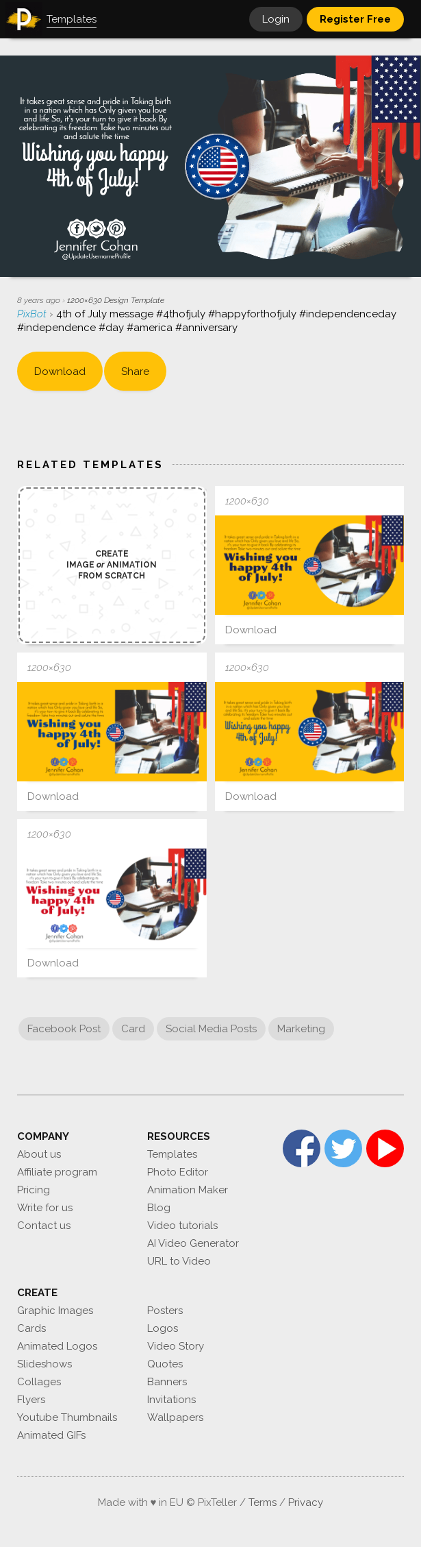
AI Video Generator (193, 1243)
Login (276, 19)
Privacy (305, 1502)
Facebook (301, 1148)
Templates (172, 1154)
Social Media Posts (211, 1029)
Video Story (175, 1346)
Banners (167, 1382)
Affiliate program (57, 1172)
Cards (31, 1328)
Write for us (45, 1208)
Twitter (343, 1148)
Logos (162, 1328)
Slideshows (44, 1364)
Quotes (165, 1364)
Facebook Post (64, 1029)
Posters (165, 1310)
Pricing (33, 1190)
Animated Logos (57, 1346)
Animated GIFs (51, 1435)
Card (133, 1029)
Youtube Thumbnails (67, 1417)
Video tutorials (182, 1225)
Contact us (44, 1225)
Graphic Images (55, 1310)
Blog (158, 1208)
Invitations (171, 1399)
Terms (262, 1502)
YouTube (385, 1148)
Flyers (31, 1399)
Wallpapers (175, 1417)
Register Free (355, 19)
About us (39, 1154)
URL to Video (179, 1261)
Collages (39, 1382)
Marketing (301, 1029)
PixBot (33, 314)
